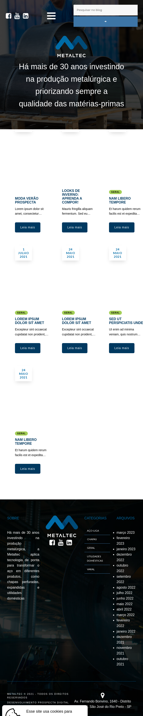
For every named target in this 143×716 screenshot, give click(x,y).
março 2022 (125, 615)
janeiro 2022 (125, 631)
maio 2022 (124, 604)
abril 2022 (123, 609)
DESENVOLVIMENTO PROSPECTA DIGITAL (38, 702)
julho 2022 (124, 593)
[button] (27, 227)
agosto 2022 (125, 587)
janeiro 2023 (125, 549)
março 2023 (125, 532)
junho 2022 (124, 598)
